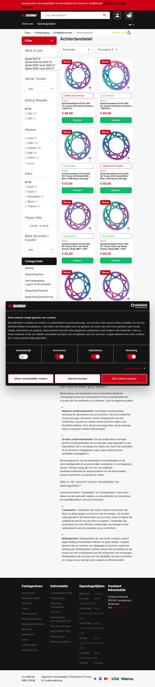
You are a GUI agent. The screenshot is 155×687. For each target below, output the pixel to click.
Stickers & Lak (29, 650)
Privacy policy (58, 598)
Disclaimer (76, 676)
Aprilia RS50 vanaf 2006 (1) (43, 65)
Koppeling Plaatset (36, 290)
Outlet (25, 639)
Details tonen (133, 368)
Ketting (29, 268)
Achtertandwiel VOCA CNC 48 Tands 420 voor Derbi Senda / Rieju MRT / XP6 (76, 246)
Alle (30, 108)
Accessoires (29, 592)
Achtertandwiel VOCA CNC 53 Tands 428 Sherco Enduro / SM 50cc (77, 106)
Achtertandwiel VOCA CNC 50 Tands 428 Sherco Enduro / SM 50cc (116, 106)
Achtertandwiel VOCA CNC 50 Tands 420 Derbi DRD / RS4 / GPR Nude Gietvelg (76, 176)
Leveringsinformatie (61, 592)
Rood (32, 186)
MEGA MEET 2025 (60, 631)
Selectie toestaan (77, 378)
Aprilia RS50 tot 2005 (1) (43, 62)
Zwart (32, 191)
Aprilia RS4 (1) (43, 59)
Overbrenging (41, 32)
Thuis (27, 32)
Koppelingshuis (34, 274)
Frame (25, 608)
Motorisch (27, 629)
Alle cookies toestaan (124, 378)
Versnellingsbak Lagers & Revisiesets (38, 282)
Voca (65, 100)
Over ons (55, 612)
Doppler (34, 147)
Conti (32, 138)
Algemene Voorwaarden (55, 676)
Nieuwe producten (60, 641)
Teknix (33, 157)
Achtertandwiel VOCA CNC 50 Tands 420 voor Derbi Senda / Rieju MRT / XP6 (114, 246)
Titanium (34, 206)
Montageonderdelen (33, 624)
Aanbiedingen (57, 636)
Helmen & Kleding (31, 618)
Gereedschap (29, 613)
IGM (32, 152)
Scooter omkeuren (60, 626)
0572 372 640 (120, 607)
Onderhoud (28, 634)
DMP (33, 143)
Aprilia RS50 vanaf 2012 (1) (43, 68)
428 (32, 118)
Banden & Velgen (31, 598)
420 (32, 113)
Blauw (33, 201)
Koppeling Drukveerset (39, 296)
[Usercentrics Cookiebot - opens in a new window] (133, 306)
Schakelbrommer (62, 32)
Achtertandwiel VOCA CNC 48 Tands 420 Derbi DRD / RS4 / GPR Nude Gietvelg (114, 176)
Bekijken (77, 120)
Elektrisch (27, 603)
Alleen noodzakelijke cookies (30, 378)
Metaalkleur (36, 196)
